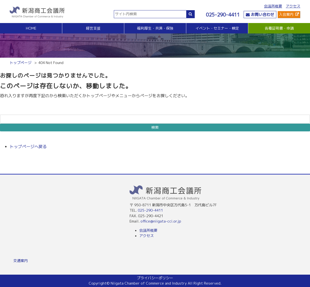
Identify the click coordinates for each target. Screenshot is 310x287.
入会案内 (286, 14)
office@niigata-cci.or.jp (160, 221)
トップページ (20, 62)
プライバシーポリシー (155, 277)
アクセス (293, 6)
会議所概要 (273, 6)
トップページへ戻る (28, 146)
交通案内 (20, 260)
